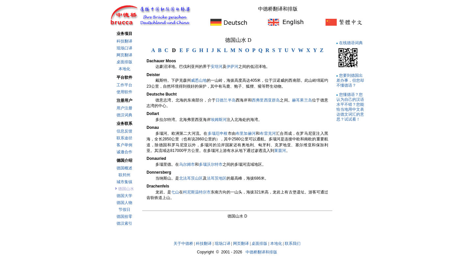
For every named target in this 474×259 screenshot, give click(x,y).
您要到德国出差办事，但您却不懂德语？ (350, 80)
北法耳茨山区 (191, 178)
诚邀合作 (124, 152)
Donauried (156, 158)
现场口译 (124, 48)
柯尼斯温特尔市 (197, 192)
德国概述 (124, 168)
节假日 (124, 209)
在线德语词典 (351, 43)
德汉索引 (124, 223)
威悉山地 (199, 80)
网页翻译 (124, 55)
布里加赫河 (246, 133)
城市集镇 (124, 182)
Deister (153, 74)
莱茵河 (280, 150)
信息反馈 (124, 131)
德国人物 (124, 202)
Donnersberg (158, 172)
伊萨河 (232, 66)
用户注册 (124, 108)
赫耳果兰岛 (302, 100)
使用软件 (124, 92)
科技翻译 (124, 41)
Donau (152, 127)
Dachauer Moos (161, 61)
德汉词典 (124, 115)
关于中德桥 (183, 243)
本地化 (124, 69)
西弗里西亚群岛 (266, 100)
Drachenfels (157, 186)
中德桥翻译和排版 (261, 252)
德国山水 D (238, 40)
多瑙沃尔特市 (211, 164)
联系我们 (293, 243)
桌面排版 (124, 62)
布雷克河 (268, 133)
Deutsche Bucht (161, 94)
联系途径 (124, 138)
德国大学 (124, 195)
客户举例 (124, 145)
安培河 (217, 66)
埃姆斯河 (218, 119)
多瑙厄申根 (218, 133)
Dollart (152, 113)
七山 (175, 192)
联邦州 (124, 175)
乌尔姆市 (187, 164)
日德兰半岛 (226, 100)
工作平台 (124, 85)
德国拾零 (124, 216)
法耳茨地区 (216, 178)
